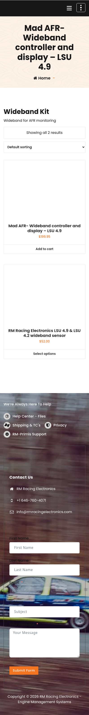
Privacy (60, 425)
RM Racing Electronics (36, 488)
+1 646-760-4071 (31, 500)
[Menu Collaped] (69, 8)
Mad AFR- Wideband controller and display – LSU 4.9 (44, 228)
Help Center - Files (29, 416)
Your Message (22, 624)
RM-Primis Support (29, 434)
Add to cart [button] (44, 249)
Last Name (19, 560)
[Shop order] (44, 147)
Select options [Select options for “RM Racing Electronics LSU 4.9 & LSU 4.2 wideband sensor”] (44, 353)
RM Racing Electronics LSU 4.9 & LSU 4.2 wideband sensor (44, 333)
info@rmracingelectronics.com (44, 511)
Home (41, 78)
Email (14, 582)
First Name (19, 538)
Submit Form (24, 670)
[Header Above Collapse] (80, 7)
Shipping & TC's (27, 425)
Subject (16, 602)
